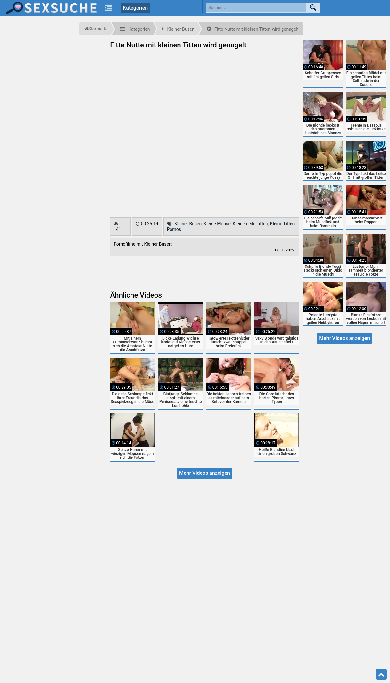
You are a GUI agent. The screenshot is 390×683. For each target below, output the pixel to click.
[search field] (256, 8)
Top (381, 674)
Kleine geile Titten (250, 223)
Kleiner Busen (188, 223)
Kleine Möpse (216, 223)
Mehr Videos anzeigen (204, 473)
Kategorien (135, 8)
